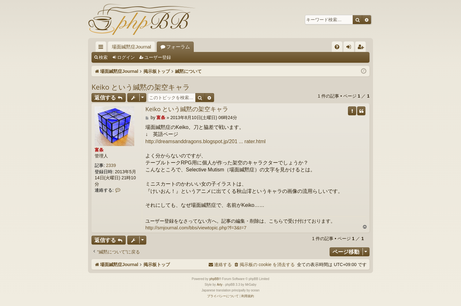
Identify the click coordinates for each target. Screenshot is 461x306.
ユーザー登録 (157, 57)
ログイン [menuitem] (350, 48)
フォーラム (178, 46)
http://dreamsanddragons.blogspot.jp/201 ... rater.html (205, 141)
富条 (99, 149)
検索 (103, 57)
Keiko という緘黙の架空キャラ (141, 87)
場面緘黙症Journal (131, 46)
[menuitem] (337, 46)
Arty (220, 284)
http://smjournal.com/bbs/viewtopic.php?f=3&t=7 (195, 227)
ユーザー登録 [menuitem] (362, 48)
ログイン (126, 57)
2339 (111, 165)
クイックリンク (102, 48)
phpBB (214, 279)
